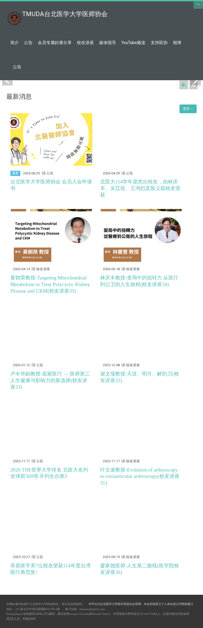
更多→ (188, 109)
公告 (28, 42)
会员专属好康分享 (55, 42)
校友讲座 (85, 42)
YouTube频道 (133, 42)
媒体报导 (107, 42)
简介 (14, 42)
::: (105, 11)
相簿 (177, 42)
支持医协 (159, 42)
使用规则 (76, 604)
